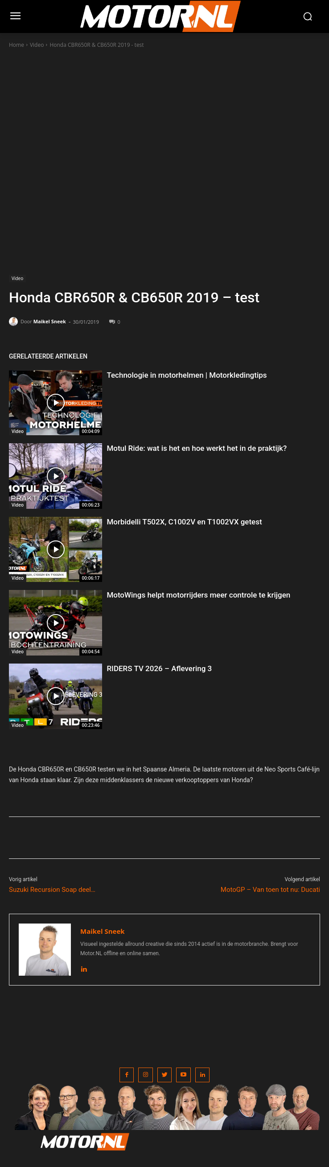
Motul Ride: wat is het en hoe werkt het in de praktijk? (197, 448)
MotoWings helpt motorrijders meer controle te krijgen (198, 594)
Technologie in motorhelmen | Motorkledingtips (187, 375)
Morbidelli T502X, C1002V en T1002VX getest (184, 521)
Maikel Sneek (49, 321)
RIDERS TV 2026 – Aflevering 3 (159, 668)
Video (37, 45)
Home (16, 45)
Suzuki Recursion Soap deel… (52, 890)
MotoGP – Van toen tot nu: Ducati (270, 890)
